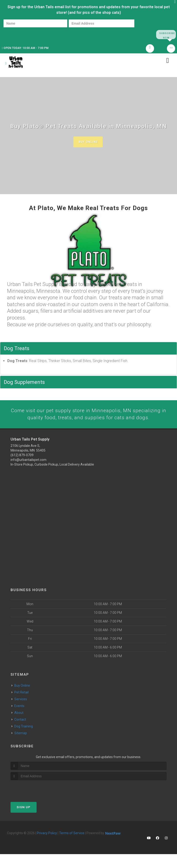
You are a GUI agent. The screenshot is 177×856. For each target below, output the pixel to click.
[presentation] (20, 34)
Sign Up (23, 809)
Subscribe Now (166, 34)
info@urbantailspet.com (28, 461)
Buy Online (88, 143)
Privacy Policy (47, 835)
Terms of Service (71, 835)
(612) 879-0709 (22, 457)
